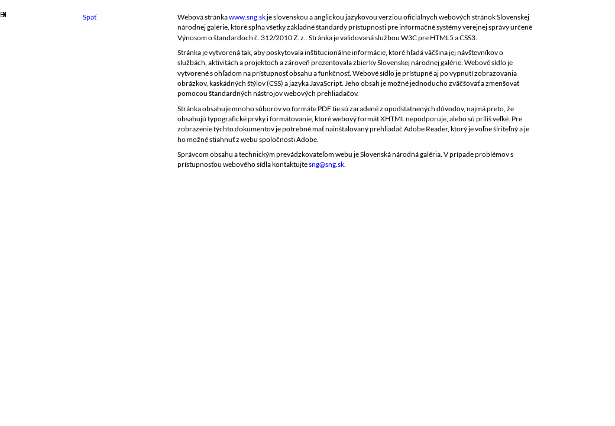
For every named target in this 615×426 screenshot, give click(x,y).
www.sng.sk (247, 16)
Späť (89, 16)
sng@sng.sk (326, 164)
